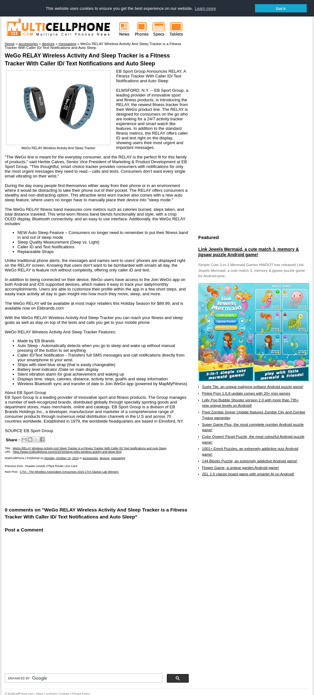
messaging (118, 457)
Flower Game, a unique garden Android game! (240, 467)
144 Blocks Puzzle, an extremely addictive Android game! (249, 460)
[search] (83, 678)
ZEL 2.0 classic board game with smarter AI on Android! (248, 473)
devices (104, 457)
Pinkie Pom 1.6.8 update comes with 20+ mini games (246, 393)
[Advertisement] (79, 489)
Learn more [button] (205, 8)
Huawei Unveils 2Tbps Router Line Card (51, 465)
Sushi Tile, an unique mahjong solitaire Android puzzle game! (253, 386)
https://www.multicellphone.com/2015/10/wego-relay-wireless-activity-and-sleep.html (67, 451)
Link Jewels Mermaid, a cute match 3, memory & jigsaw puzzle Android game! (248, 251)
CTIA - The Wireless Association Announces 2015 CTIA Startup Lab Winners (69, 471)
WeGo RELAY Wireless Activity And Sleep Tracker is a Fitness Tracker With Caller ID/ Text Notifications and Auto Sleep (90, 448)
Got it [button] (281, 8)
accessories (90, 457)
